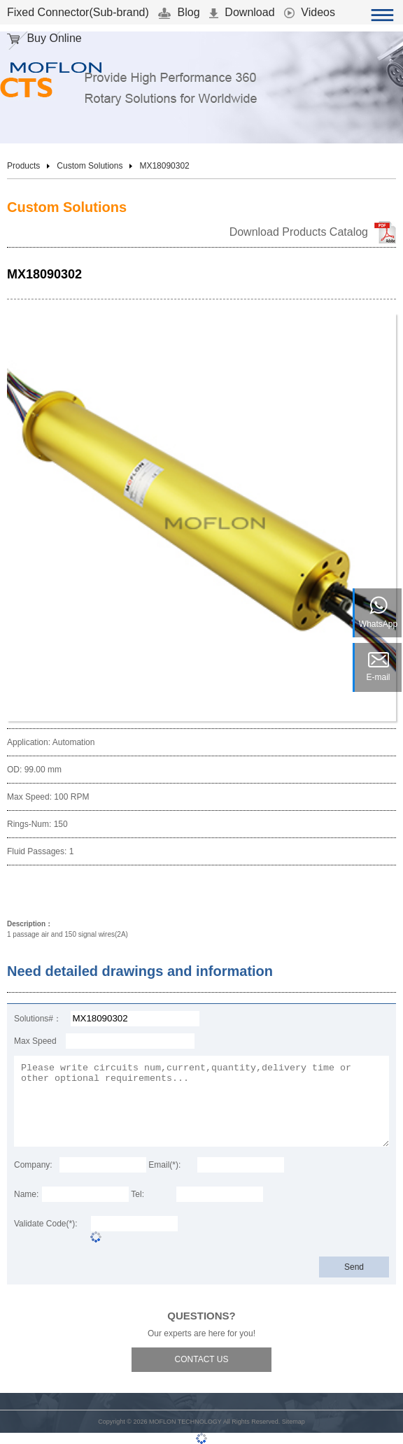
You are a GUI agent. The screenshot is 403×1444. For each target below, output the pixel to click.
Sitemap (293, 1421)
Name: (26, 1194)
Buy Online (44, 38)
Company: (33, 1165)
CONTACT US (202, 1359)
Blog (178, 12)
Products (23, 166)
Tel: (137, 1194)
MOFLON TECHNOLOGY (185, 1421)
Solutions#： (38, 1019)
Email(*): (164, 1165)
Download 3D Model (194, 894)
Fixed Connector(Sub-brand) (78, 12)
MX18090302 (164, 166)
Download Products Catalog (298, 232)
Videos (309, 12)
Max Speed (35, 1041)
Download (242, 12)
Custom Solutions (89, 166)
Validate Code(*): (46, 1224)
